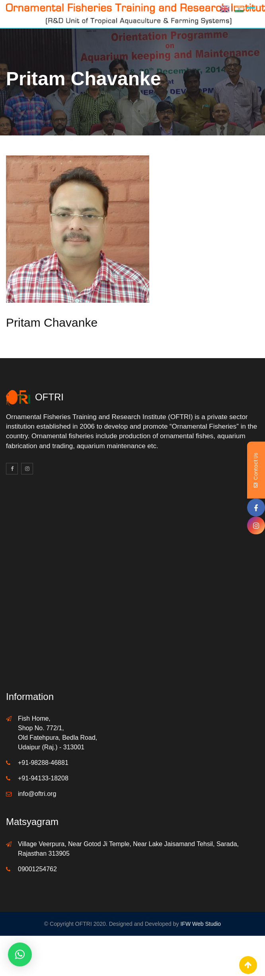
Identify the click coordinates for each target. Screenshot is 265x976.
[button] (20, 954)
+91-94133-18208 (43, 778)
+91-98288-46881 (43, 762)
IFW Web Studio (200, 924)
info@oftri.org (37, 793)
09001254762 (37, 869)
